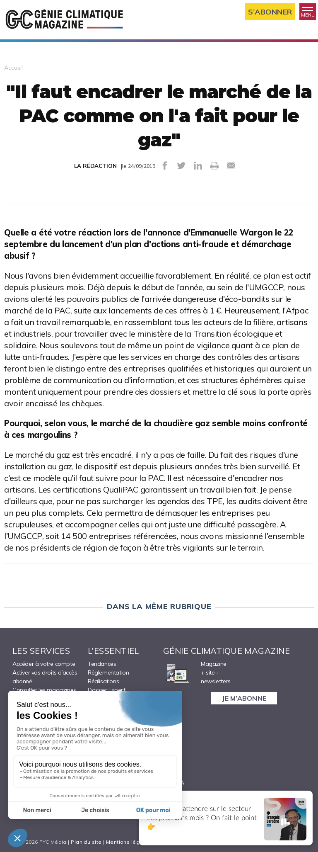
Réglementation (108, 672)
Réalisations (103, 681)
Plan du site (86, 842)
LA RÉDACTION (95, 166)
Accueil (13, 67)
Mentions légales (128, 842)
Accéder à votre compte (43, 664)
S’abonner (270, 12)
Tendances (102, 664)
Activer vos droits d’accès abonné (44, 677)
